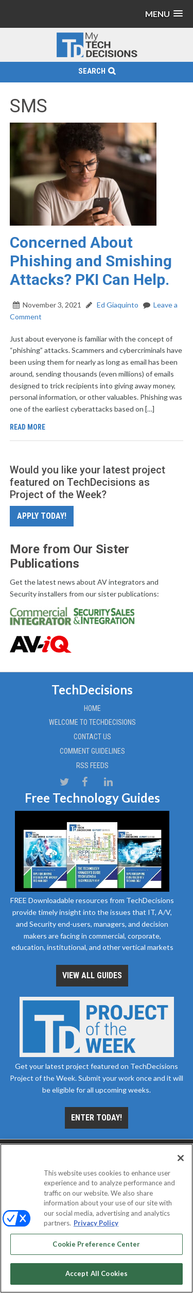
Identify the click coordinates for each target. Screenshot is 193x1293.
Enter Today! (96, 1117)
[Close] (180, 1158)
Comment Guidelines (92, 751)
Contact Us (92, 737)
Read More (27, 427)
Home (92, 708)
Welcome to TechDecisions (92, 722)
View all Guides (92, 975)
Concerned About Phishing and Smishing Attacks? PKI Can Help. (91, 260)
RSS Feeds (92, 765)
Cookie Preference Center (96, 1244)
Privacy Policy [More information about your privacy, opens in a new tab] (96, 1223)
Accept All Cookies (96, 1273)
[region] (96, 1218)
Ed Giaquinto (116, 304)
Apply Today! (41, 516)
